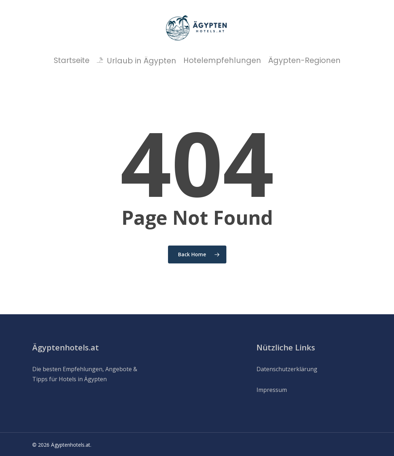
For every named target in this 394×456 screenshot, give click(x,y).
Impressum (271, 390)
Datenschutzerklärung (286, 369)
